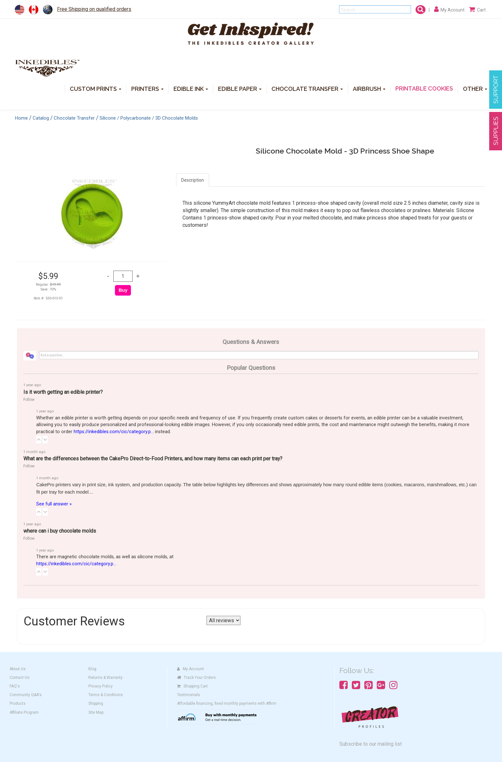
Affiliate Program (24, 712)
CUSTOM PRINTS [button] (95, 88)
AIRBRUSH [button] (369, 88)
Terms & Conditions (105, 695)
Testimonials (188, 695)
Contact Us (19, 677)
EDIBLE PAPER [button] (240, 88)
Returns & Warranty (105, 677)
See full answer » (54, 504)
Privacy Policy (100, 686)
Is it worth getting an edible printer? (63, 392)
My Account (190, 669)
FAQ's (15, 686)
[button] (38, 439)
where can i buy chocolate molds (59, 531)
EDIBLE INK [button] (191, 88)
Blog (92, 669)
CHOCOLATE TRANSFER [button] (307, 88)
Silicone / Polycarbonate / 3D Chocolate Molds (149, 118)
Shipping (95, 703)
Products (18, 703)
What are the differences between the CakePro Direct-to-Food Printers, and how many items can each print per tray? (152, 459)
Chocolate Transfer (74, 118)
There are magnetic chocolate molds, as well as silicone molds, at (105, 560)
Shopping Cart (192, 686)
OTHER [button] (475, 88)
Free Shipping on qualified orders (94, 9)
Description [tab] (192, 180)
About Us (18, 669)
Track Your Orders (196, 677)
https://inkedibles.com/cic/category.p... (114, 431)
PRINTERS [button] (147, 88)
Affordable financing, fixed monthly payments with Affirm (226, 703)
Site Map (95, 712)
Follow (29, 399)
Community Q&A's (26, 695)
